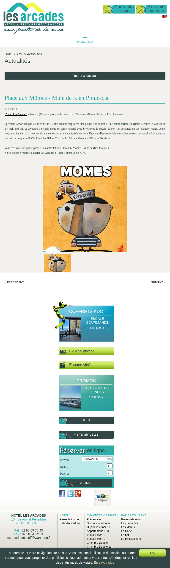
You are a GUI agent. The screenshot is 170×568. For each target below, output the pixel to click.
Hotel (9, 54)
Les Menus (128, 527)
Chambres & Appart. (102, 515)
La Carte (126, 531)
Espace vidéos (77, 365)
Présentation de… (71, 519)
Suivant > (158, 282)
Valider (86, 482)
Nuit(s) (64, 466)
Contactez (124, 9)
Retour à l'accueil (85, 76)
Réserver (157, 9)
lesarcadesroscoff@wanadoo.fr (29, 538)
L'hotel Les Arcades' (16, 114)
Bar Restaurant (133, 515)
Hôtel (64, 515)
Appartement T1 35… (100, 531)
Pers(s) (64, 473)
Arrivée (64, 460)
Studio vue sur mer (98, 523)
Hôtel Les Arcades (28, 515)
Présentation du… (132, 519)
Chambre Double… (98, 542)
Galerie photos (77, 351)
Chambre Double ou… (100, 546)
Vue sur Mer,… (96, 535)
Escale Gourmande (97, 320)
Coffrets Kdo (86, 311)
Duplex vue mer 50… (100, 527)
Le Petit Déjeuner (132, 538)
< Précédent (14, 282)
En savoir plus (104, 562)
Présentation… (96, 519)
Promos (86, 380)
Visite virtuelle (86, 434)
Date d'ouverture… (71, 523)
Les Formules (129, 523)
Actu (19, 54)
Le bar (125, 535)
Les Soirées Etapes (97, 390)
